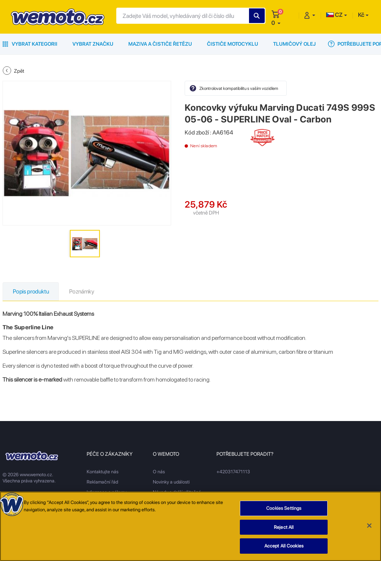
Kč (361, 14)
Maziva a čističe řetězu (160, 44)
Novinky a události (171, 482)
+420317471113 (233, 471)
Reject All (284, 527)
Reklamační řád (102, 482)
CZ (334, 14)
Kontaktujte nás (102, 471)
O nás (159, 471)
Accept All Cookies (283, 546)
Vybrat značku (92, 44)
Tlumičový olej (294, 44)
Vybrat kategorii (30, 44)
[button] (275, 22)
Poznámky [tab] (81, 291)
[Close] (369, 526)
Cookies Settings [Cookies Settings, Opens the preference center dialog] (283, 508)
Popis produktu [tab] (31, 291)
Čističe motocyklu (232, 44)
